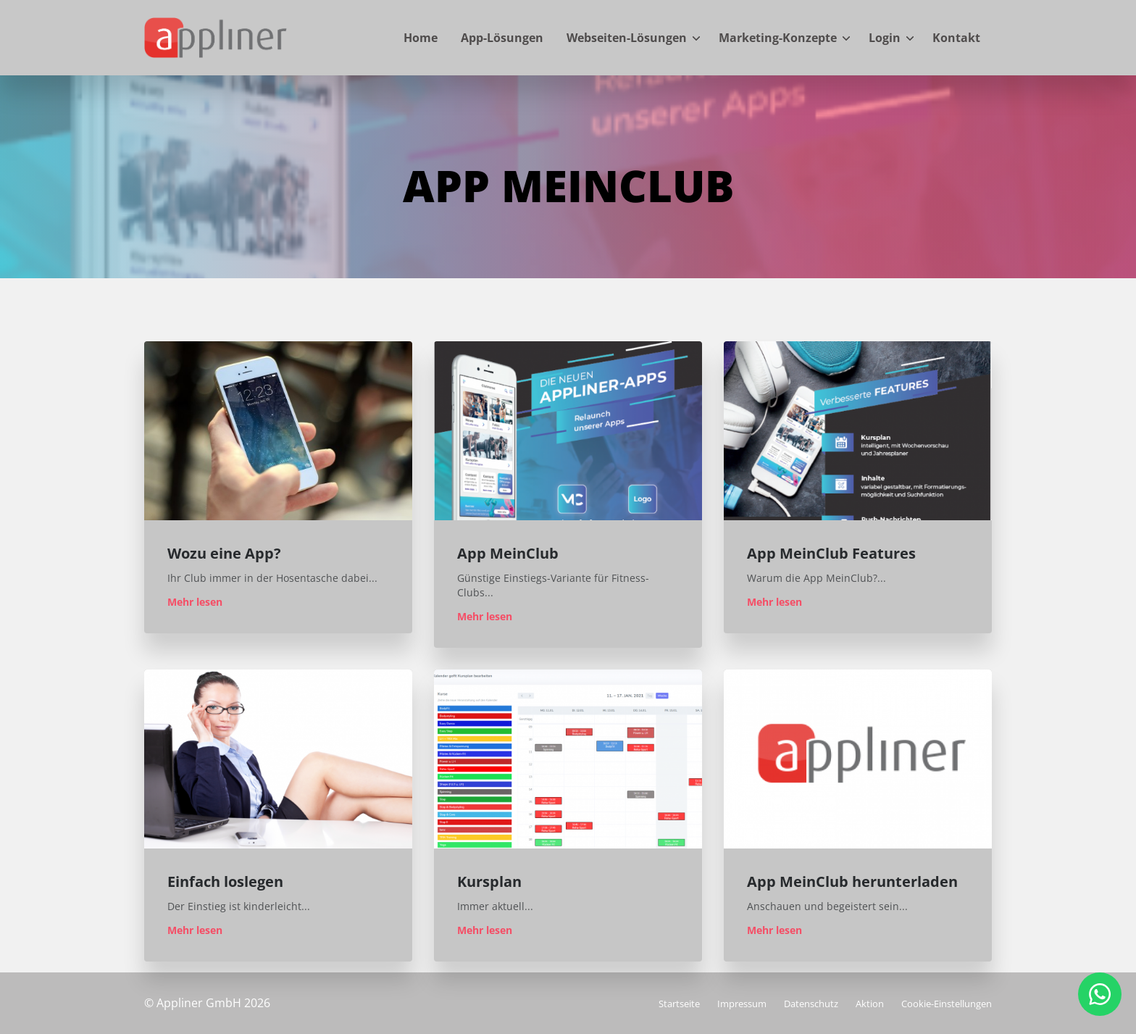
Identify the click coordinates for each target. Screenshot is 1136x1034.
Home (421, 38)
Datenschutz (811, 1003)
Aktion (870, 1003)
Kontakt (956, 38)
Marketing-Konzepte (778, 38)
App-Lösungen (502, 38)
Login (885, 38)
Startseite (679, 1003)
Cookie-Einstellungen (946, 1003)
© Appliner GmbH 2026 (207, 1003)
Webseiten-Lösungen (627, 38)
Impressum (742, 1003)
